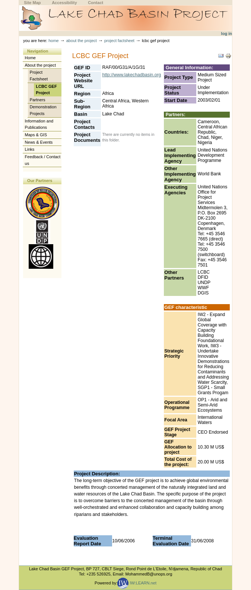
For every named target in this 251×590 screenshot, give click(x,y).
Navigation (37, 51)
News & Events (39, 142)
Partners (37, 100)
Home (53, 40)
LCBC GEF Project (46, 89)
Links (30, 149)
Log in (226, 33)
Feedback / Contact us (43, 160)
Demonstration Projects (43, 110)
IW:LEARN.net (136, 583)
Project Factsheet (119, 40)
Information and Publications (39, 124)
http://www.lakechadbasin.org (131, 74)
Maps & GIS (36, 135)
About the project (81, 40)
